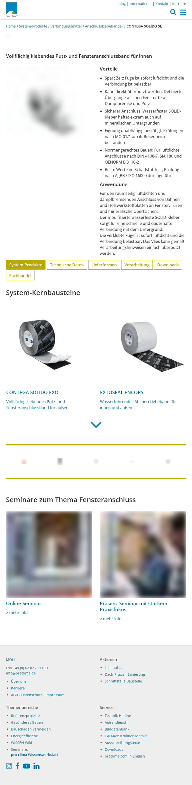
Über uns (18, 681)
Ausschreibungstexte (122, 742)
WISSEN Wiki (21, 742)
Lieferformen (104, 265)
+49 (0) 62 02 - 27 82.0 (31, 667)
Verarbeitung (137, 265)
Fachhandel (20, 275)
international (141, 3)
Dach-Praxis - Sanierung (125, 674)
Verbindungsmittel (66, 26)
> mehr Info (17, 612)
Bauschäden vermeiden (31, 729)
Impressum (55, 694)
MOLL (11, 659)
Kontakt (162, 3)
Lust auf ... (113, 667)
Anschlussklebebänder (104, 26)
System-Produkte (33, 26)
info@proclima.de (21, 673)
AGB (14, 694)
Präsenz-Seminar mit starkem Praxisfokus (133, 606)
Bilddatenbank (117, 729)
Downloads (168, 265)
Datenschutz (31, 694)
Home (11, 26)
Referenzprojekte (25, 715)
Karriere (179, 3)
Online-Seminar (23, 603)
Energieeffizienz (24, 735)
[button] (173, 13)
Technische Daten (67, 265)
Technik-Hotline (118, 715)
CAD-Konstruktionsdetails (126, 735)
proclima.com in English (125, 756)
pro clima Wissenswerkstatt (34, 754)
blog (122, 3)
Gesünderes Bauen (27, 722)
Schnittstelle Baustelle (123, 681)
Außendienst (115, 722)
